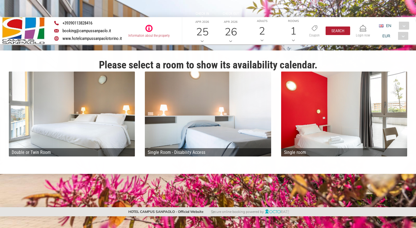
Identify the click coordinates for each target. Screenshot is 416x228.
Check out (231, 13)
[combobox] (396, 25)
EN (388, 25)
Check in (202, 13)
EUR (386, 35)
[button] (338, 31)
